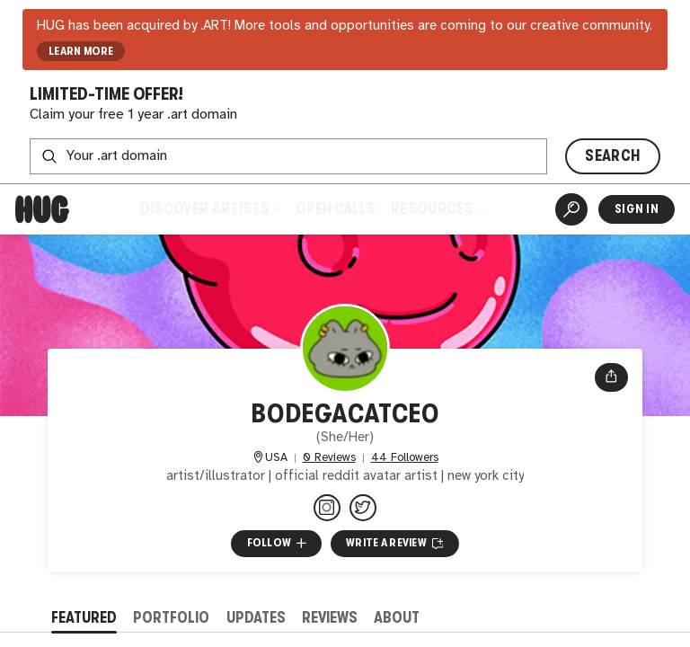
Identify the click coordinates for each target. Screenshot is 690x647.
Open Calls (336, 208)
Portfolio (171, 617)
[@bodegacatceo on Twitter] (362, 507)
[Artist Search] (571, 209)
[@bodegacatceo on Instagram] (327, 507)
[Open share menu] (611, 377)
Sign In (637, 209)
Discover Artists (210, 208)
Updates (256, 617)
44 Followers (404, 458)
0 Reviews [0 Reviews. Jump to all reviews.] (329, 458)
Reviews (330, 617)
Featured (84, 617)
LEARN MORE (81, 51)
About (397, 617)
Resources (437, 208)
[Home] (42, 209)
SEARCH (612, 155)
